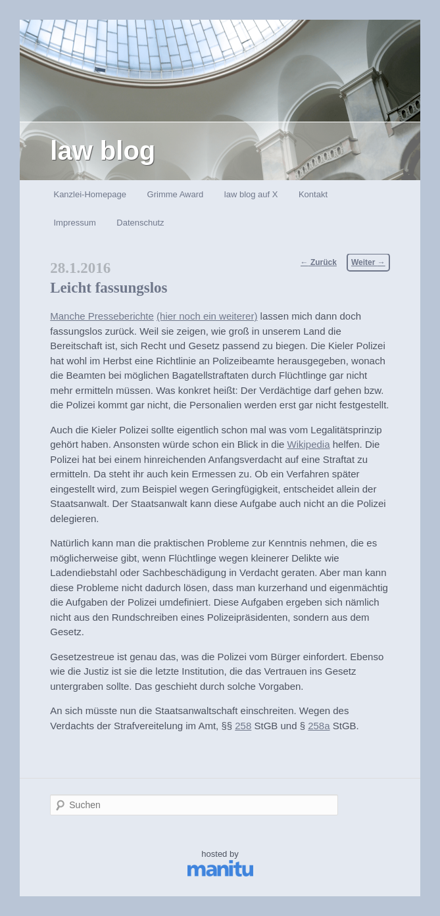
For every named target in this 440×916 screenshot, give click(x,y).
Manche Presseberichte (102, 316)
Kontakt (313, 194)
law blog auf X (251, 194)
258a (319, 725)
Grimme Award (175, 194)
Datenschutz (140, 223)
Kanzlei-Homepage (89, 194)
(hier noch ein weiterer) (207, 316)
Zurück (319, 262)
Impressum (74, 223)
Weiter (368, 262)
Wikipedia (308, 444)
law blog (102, 150)
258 (243, 725)
